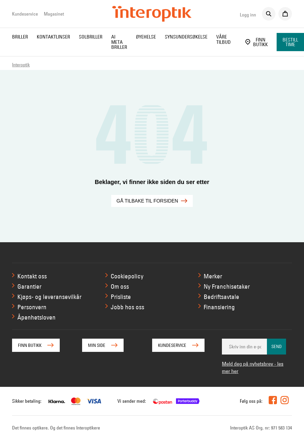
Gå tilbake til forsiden (152, 200)
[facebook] (272, 400)
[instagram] (284, 400)
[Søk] (268, 14)
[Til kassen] (285, 14)
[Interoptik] (152, 14)
